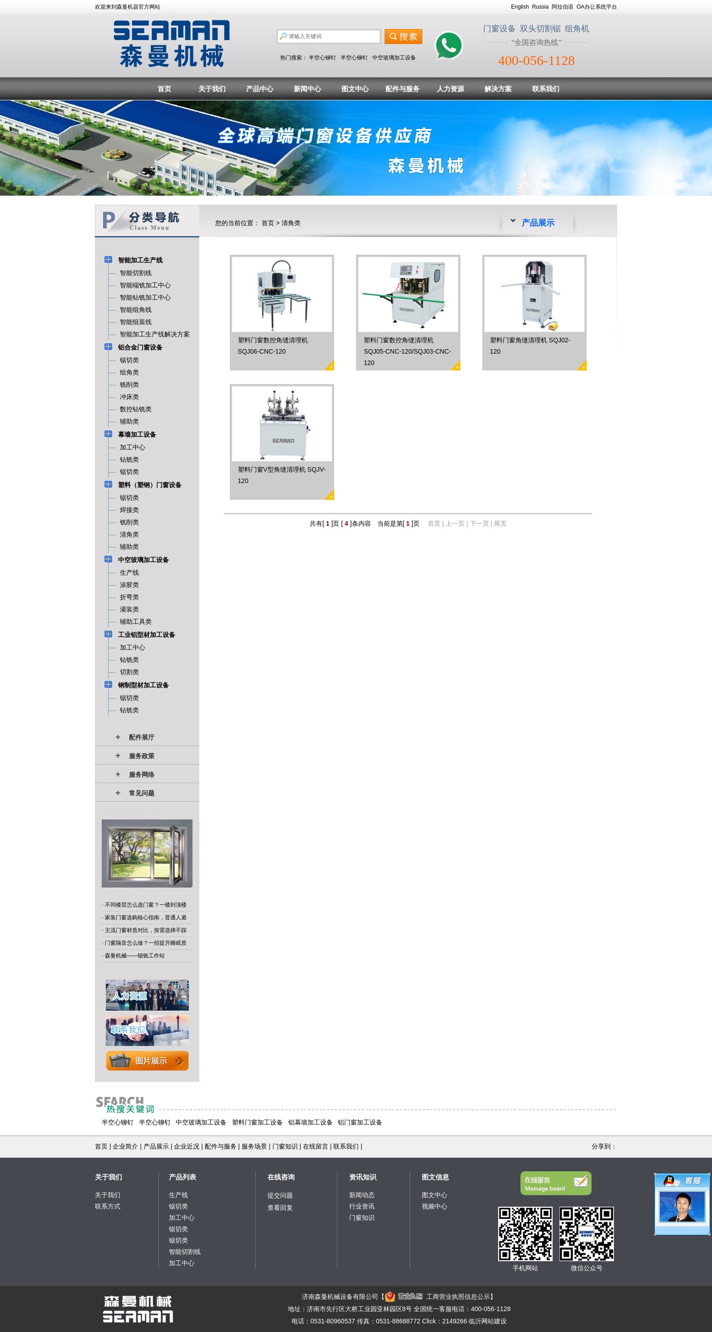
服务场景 (254, 1146)
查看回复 (280, 1207)
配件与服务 (403, 89)
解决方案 (498, 89)
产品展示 (156, 1146)
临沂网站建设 (488, 1321)
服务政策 (141, 756)
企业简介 (125, 1146)
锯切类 (178, 1206)
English (520, 7)
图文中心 (355, 89)
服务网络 (141, 774)
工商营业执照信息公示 (437, 1296)
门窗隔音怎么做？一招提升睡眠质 (146, 943)
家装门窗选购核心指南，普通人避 (146, 917)
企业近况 (186, 1146)
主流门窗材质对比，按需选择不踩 (146, 930)
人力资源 (450, 89)
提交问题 (280, 1195)
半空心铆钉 (322, 57)
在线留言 (315, 1146)
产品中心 (259, 89)
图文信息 (435, 1177)
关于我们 (212, 89)
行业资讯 (362, 1206)
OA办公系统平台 (597, 7)
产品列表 (182, 1177)
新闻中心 (307, 89)
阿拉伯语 (563, 7)
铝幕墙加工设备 (310, 1122)
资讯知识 (362, 1177)
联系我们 (545, 89)
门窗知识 (285, 1146)
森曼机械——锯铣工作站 (135, 955)
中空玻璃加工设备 (394, 57)
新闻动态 (362, 1195)
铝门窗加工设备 (360, 1122)
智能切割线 (185, 1251)
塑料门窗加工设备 (257, 1122)
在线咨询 (281, 1177)
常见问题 (141, 793)
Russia (540, 7)
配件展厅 (141, 737)
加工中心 (181, 1217)
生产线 (178, 1195)
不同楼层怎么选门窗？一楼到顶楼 (146, 905)
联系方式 (107, 1206)
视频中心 (434, 1206)
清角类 (291, 223)
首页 (164, 89)
